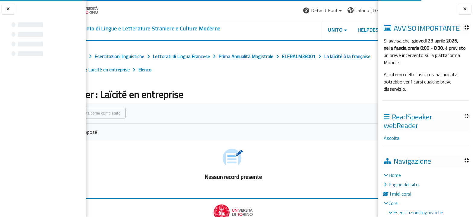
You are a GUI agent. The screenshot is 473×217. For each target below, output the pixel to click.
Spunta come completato (124, 113)
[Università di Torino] (105, 9)
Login (367, 10)
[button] (295, 10)
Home (395, 175)
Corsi (393, 203)
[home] (166, 28)
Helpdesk (341, 29)
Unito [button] (307, 29)
